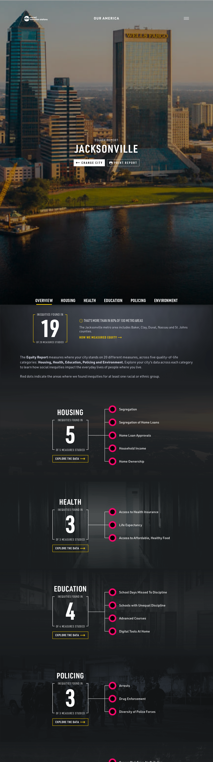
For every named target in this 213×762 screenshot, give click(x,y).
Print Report (123, 163)
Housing (68, 300)
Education (113, 300)
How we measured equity (100, 337)
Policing (138, 300)
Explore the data (70, 459)
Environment (166, 300)
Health (90, 300)
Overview (44, 300)
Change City (89, 163)
